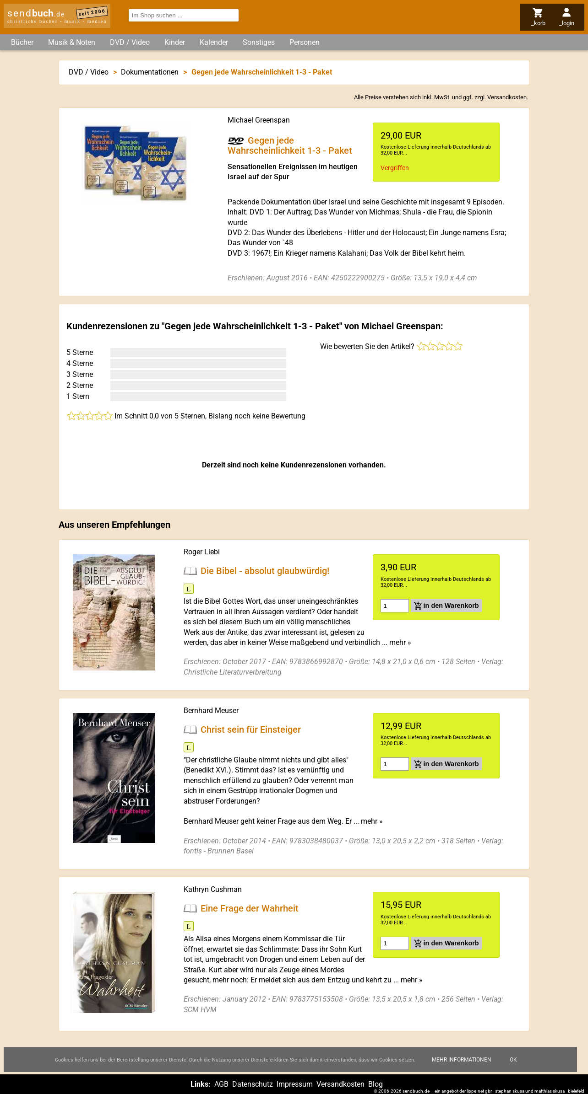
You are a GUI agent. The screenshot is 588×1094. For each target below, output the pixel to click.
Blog (375, 1084)
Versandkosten (507, 97)
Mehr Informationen (461, 1059)
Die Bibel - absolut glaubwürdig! (265, 570)
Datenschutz (252, 1084)
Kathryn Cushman (213, 889)
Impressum (295, 1084)
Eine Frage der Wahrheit (250, 908)
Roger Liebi (202, 551)
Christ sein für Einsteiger (251, 729)
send (36, 13)
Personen (304, 42)
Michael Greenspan (259, 120)
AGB (221, 1084)
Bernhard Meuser (211, 710)
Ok (513, 1059)
